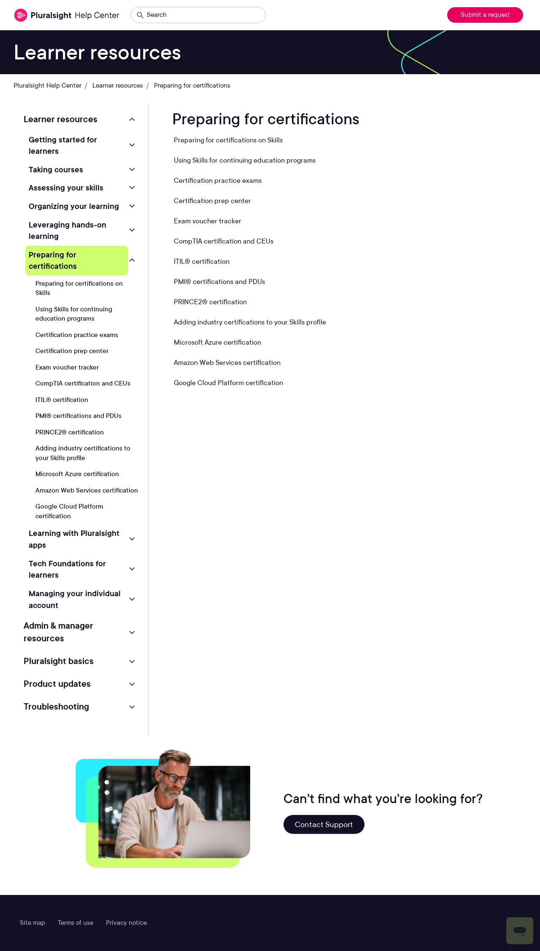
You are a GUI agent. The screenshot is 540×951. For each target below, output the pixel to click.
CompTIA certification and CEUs (82, 383)
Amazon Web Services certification (86, 490)
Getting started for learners (63, 145)
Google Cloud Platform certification (69, 511)
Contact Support (324, 824)
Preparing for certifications (192, 85)
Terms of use (75, 923)
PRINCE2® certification (69, 432)
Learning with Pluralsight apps (74, 538)
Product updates (57, 684)
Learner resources (117, 85)
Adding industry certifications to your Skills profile (82, 453)
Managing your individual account (75, 599)
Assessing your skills (66, 187)
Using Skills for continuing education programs (73, 314)
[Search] (198, 15)
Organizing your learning (74, 206)
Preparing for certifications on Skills (79, 288)
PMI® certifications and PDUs (78, 416)
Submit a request (485, 15)
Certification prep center (71, 351)
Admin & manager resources (58, 632)
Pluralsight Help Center (47, 85)
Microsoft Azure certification (77, 474)
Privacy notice (126, 923)
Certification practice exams (76, 335)
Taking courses (56, 169)
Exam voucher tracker (67, 367)
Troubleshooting (56, 707)
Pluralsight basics (59, 661)
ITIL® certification (61, 400)
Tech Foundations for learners (67, 569)
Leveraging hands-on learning (67, 230)
